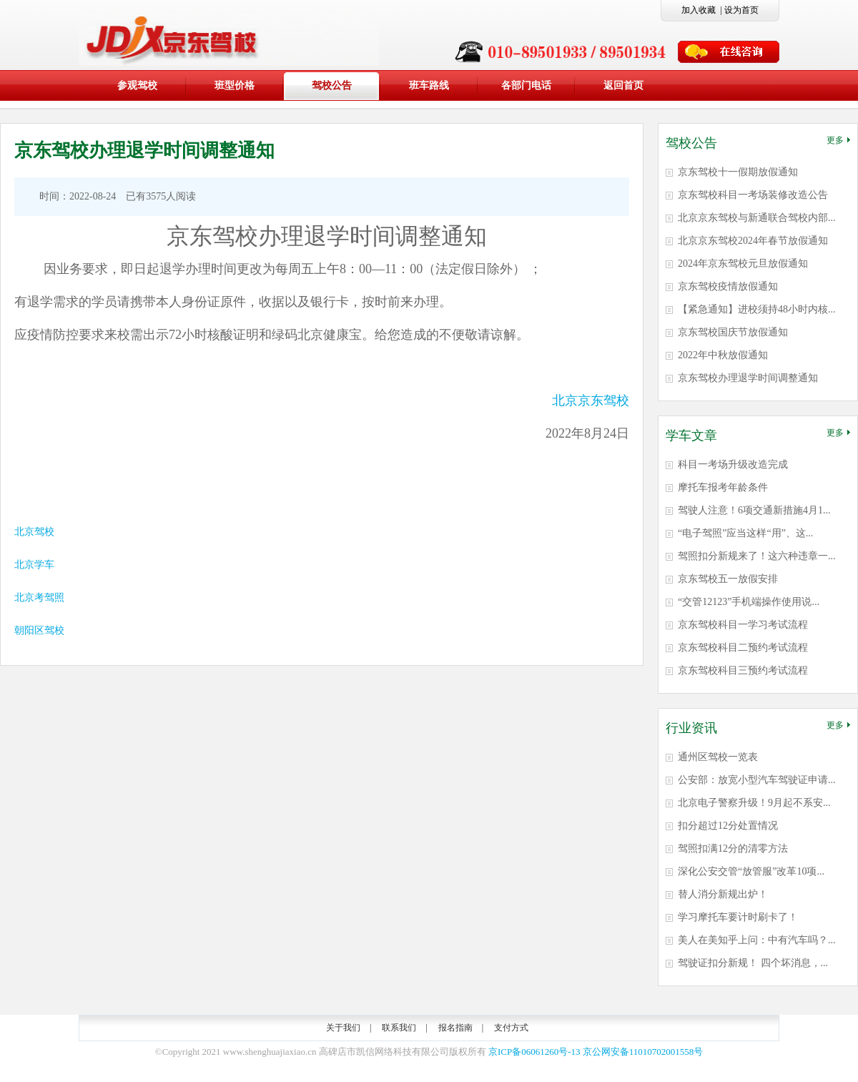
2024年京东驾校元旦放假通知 (743, 263)
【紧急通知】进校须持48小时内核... (757, 309)
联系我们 (399, 1028)
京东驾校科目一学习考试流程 (743, 624)
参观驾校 (137, 85)
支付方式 (511, 1028)
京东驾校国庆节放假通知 (733, 332)
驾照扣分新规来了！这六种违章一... (757, 556)
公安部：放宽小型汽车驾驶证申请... (757, 779)
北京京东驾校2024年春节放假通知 (753, 240)
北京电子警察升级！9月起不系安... (754, 802)
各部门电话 (526, 85)
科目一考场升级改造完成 (733, 464)
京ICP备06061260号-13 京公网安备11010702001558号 (595, 1051)
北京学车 (34, 564)
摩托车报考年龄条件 (723, 487)
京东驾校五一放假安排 (728, 579)
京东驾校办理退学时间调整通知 (748, 378)
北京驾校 (34, 531)
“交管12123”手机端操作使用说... (748, 601)
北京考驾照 (39, 597)
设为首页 (741, 10)
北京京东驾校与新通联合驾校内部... (757, 217)
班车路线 (429, 85)
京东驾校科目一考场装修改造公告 (753, 195)
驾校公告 (332, 85)
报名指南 (455, 1028)
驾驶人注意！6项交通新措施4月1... (754, 510)
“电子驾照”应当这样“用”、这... (745, 533)
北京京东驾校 (590, 400)
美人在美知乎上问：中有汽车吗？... (757, 940)
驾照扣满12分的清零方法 (733, 848)
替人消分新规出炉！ (723, 894)
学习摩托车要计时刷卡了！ (738, 917)
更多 (838, 140)
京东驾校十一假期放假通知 (738, 172)
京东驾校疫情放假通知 (728, 286)
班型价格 (234, 85)
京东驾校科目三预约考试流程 (743, 670)
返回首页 (623, 85)
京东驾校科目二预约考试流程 (743, 647)
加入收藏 (698, 10)
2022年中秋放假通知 (723, 355)
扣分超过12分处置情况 (728, 825)
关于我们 (343, 1028)
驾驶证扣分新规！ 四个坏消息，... (753, 963)
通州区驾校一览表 (718, 757)
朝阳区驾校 (39, 630)
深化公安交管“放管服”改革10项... (751, 871)
